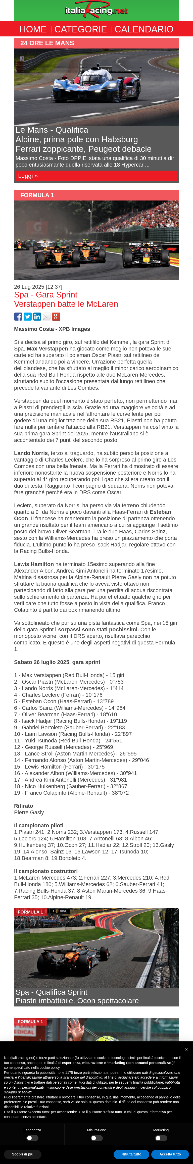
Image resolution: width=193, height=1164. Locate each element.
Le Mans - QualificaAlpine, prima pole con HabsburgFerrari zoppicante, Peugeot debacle (84, 139)
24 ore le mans (47, 42)
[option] (96, 110)
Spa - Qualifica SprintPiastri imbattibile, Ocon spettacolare (77, 996)
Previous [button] (10, 110)
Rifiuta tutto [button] (131, 1154)
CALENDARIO (144, 29)
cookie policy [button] (50, 1068)
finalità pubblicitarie (148, 1082)
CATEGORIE (80, 29)
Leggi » (28, 175)
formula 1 (37, 195)
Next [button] (182, 110)
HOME (33, 29)
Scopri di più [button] (22, 1154)
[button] (186, 1049)
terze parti (82, 1073)
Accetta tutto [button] (170, 1154)
